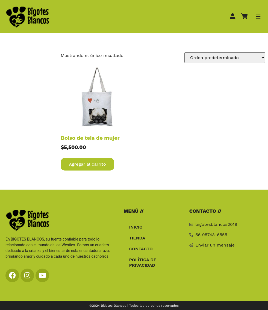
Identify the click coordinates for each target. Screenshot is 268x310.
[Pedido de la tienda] (224, 57)
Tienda (137, 238)
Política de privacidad (142, 262)
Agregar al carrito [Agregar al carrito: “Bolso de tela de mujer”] (87, 164)
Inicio (136, 227)
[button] (258, 16)
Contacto (140, 248)
